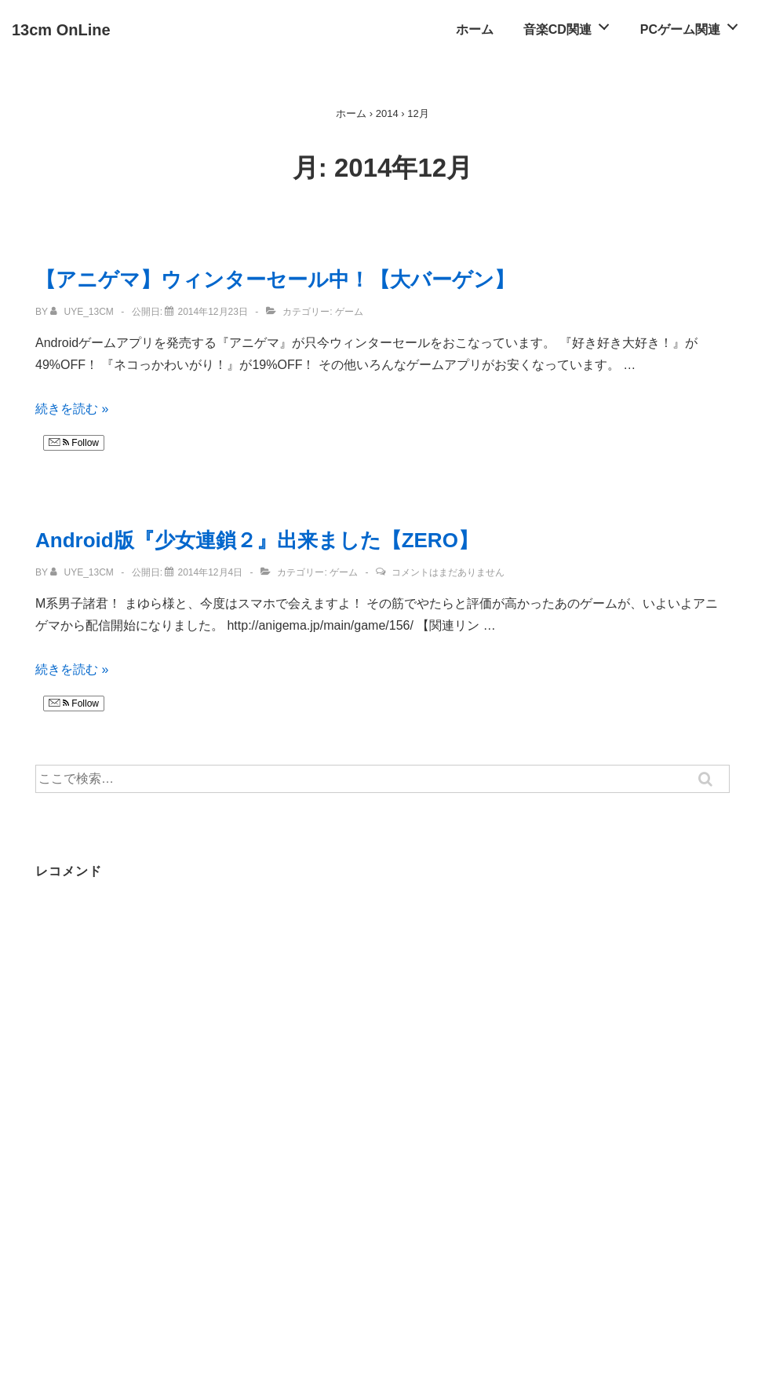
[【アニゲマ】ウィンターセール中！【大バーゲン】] (212, 311)
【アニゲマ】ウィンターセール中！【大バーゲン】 (275, 279)
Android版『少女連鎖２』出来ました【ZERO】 (257, 540)
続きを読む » (71, 408)
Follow (74, 442)
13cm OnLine (61, 29)
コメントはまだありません (448, 572)
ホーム (475, 29)
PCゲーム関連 (693, 24)
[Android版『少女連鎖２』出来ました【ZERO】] (209, 572)
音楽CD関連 (570, 24)
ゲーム (349, 311)
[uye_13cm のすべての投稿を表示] (83, 311)
